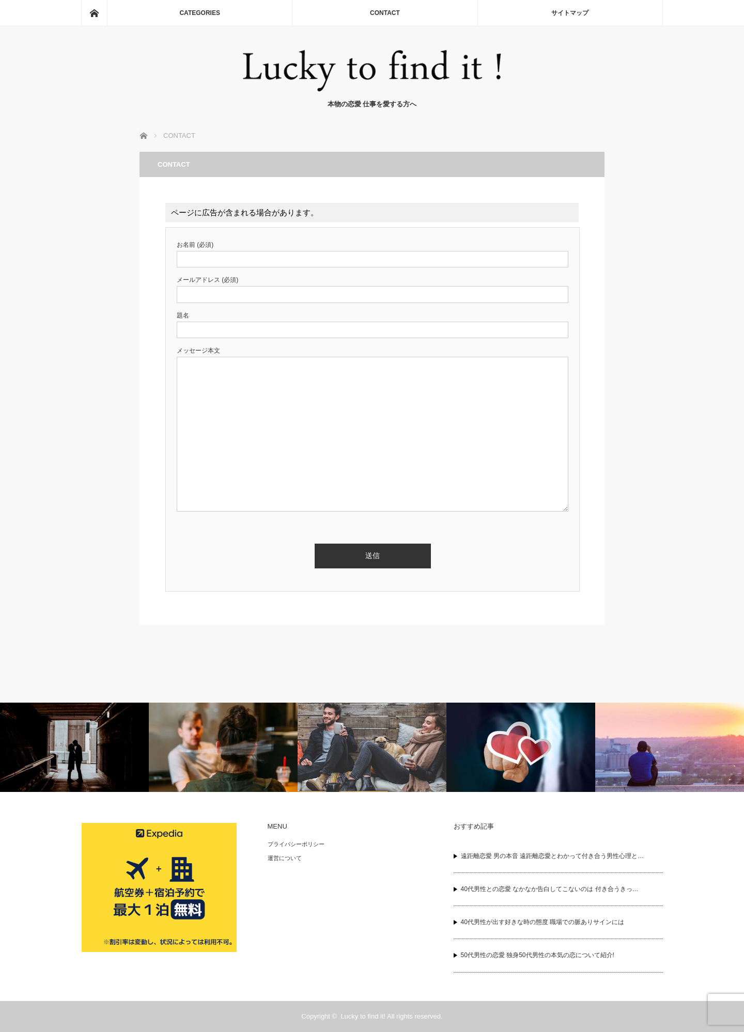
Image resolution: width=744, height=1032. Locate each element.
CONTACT (385, 13)
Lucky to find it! (362, 1016)
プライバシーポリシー (296, 844)
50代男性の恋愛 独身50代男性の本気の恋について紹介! (537, 955)
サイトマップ (569, 13)
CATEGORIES (199, 13)
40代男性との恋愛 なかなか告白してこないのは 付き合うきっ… (550, 889)
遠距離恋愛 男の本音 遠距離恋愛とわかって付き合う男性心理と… (552, 856)
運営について (285, 858)
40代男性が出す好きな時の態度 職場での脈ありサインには (543, 922)
